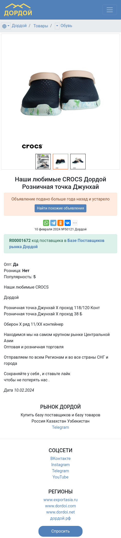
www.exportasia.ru (61, 499)
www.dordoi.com (60, 505)
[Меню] (110, 10)
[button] (60, 531)
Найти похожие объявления (60, 208)
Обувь (66, 25)
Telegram (60, 427)
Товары (41, 25)
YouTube (60, 477)
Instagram (60, 464)
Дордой (19, 25)
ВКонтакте (61, 458)
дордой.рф (60, 518)
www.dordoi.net (60, 512)
